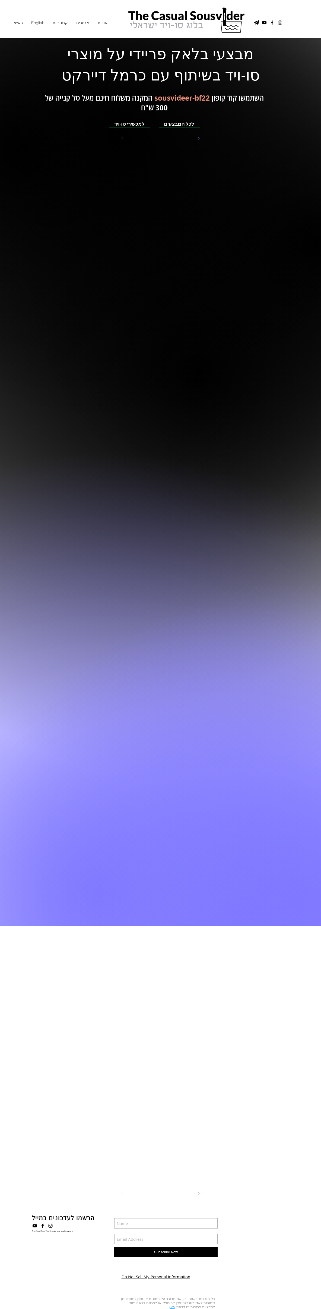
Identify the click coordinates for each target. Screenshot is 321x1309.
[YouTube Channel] (264, 22)
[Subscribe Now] (166, 1252)
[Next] (198, 138)
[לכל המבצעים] (179, 123)
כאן (172, 1307)
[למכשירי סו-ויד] (129, 123)
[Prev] (122, 138)
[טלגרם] (256, 22)
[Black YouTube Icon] (34, 1226)
